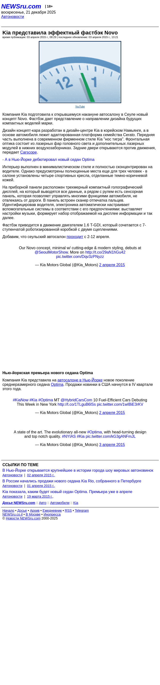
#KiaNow (20, 400)
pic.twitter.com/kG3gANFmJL (111, 436)
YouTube (80, 106)
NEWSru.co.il (12, 514)
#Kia (33, 400)
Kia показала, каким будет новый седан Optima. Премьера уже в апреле (67, 492)
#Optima (45, 400)
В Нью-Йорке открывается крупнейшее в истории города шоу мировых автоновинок (77, 470)
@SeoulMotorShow (51, 252)
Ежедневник (52, 510)
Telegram (82, 510)
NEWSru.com (21, 6)
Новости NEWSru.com (23, 518)
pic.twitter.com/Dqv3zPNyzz (80, 257)
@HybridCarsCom (76, 400)
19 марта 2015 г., (40, 496)
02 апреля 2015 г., (41, 475)
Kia (75, 503)
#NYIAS (69, 436)
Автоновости (12, 17)
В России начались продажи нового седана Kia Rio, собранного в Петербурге (71, 481)
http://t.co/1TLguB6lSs (77, 404)
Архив (35, 510)
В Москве (33, 514)
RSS (68, 510)
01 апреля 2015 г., (41, 486)
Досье (22, 510)
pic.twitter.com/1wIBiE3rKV (120, 404)
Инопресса (52, 514)
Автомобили (60, 503)
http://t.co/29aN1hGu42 (105, 252)
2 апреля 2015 (112, 265)
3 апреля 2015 (112, 445)
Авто (43, 503)
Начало (8, 510)
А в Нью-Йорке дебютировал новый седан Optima (50, 159)
